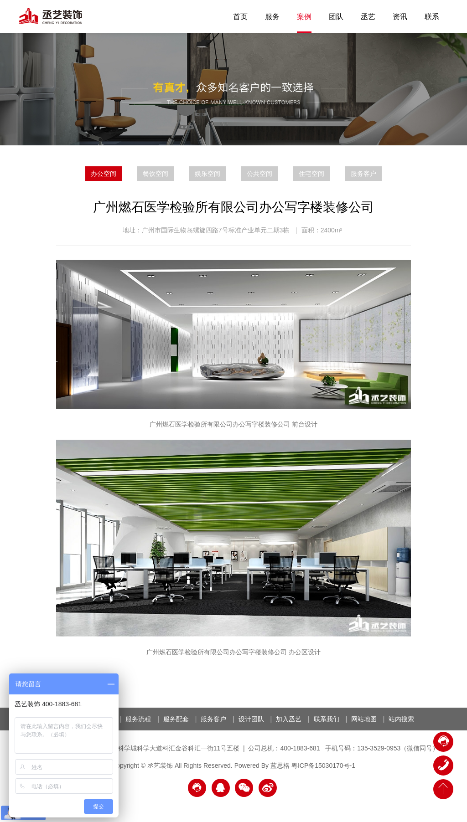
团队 (336, 17)
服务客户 (363, 173)
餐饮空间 (155, 173)
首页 (240, 17)
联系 (432, 17)
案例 (304, 17)
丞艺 (368, 17)
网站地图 (364, 719)
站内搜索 (401, 719)
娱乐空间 (207, 173)
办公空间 (103, 173)
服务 (272, 17)
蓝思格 (280, 765)
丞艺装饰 (50, 16)
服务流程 (138, 719)
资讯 (400, 17)
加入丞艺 (288, 719)
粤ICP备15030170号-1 (323, 765)
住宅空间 (311, 173)
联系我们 (326, 719)
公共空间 (259, 173)
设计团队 (251, 719)
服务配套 (176, 719)
